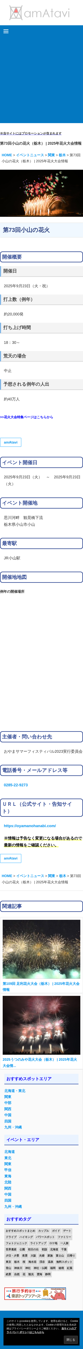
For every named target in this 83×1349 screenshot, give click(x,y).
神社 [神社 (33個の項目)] (28, 1268)
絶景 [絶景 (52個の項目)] (8, 1274)
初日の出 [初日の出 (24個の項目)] (33, 1249)
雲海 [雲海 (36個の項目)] (39, 1274)
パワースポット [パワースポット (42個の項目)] (45, 1237)
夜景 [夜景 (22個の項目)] (25, 1255)
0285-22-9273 (16, 785)
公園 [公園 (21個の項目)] (22, 1249)
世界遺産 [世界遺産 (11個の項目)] (11, 1249)
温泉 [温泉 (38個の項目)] (50, 1261)
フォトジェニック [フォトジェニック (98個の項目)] (16, 1243)
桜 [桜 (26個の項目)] (24, 1261)
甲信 (7, 1170)
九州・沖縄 (13, 1127)
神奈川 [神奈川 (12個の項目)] (18, 1268)
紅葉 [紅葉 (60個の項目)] (69, 1268)
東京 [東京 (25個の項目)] (8, 1261)
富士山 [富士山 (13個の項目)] (60, 1255)
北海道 (9, 1152)
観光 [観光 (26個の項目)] (31, 1274)
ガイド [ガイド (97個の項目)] (56, 1230)
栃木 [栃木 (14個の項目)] (17, 1261)
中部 (7, 1103)
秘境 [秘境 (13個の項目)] (61, 1268)
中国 (7, 1115)
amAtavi (10, 442)
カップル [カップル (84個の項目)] (43, 1230)
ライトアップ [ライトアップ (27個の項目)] (38, 1243)
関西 (7, 1109)
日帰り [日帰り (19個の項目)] (71, 1255)
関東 (7, 1097)
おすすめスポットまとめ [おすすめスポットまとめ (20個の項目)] (20, 1230)
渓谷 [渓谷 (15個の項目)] (42, 1261)
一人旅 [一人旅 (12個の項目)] (64, 1243)
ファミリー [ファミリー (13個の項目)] (64, 1237)
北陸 (7, 1182)
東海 (7, 1176)
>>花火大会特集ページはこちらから (26, 417)
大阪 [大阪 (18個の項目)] (33, 1255)
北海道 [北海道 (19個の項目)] (54, 1249)
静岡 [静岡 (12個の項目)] (48, 1274)
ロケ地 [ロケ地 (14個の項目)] (53, 1243)
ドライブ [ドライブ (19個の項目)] (11, 1237)
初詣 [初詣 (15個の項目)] (44, 1249)
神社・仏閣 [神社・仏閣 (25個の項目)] (40, 1268)
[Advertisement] (41, 81)
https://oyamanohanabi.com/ (30, 826)
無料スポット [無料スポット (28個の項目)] (64, 1261)
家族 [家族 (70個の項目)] (50, 1255)
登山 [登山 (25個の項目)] (8, 1268)
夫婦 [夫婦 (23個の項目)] (41, 1255)
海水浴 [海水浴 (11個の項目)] (32, 1261)
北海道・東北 (14, 1091)
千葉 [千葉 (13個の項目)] (64, 1249)
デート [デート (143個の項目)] (67, 1230)
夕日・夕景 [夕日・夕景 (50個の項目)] (12, 1255)
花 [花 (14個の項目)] (24, 1274)
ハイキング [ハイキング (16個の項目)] (26, 1237)
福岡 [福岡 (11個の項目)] (52, 1268)
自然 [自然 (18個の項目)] (17, 1274)
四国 (7, 1121)
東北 (7, 1158)
